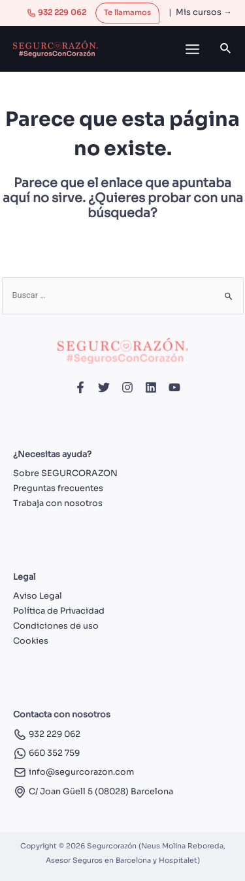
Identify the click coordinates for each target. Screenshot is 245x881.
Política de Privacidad (59, 611)
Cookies (30, 641)
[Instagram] (127, 387)
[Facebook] (80, 387)
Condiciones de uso (56, 626)
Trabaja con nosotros (58, 503)
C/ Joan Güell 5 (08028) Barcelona (93, 791)
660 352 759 (46, 753)
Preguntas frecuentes (58, 488)
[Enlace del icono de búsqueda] (226, 48)
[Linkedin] (151, 387)
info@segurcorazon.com (73, 772)
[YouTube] (174, 387)
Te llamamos (127, 12)
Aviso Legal (37, 596)
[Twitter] (104, 387)
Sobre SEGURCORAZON (65, 473)
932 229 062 (56, 12)
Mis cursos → (204, 12)
